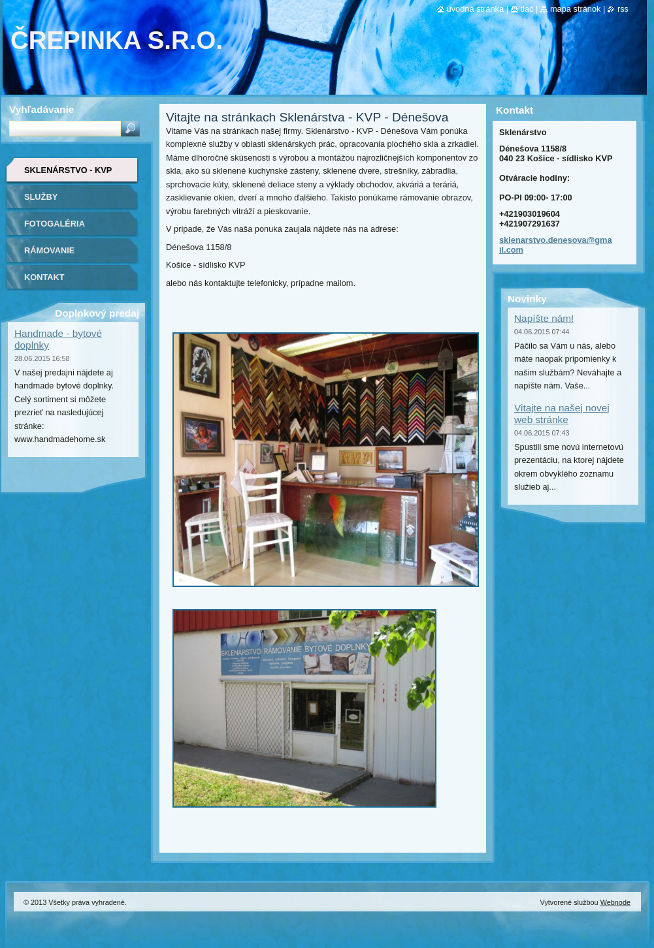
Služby (40, 197)
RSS (623, 9)
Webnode (615, 902)
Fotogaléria (54, 224)
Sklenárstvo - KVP (68, 170)
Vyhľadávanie (41, 109)
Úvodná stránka (475, 9)
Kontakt (44, 277)
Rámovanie (49, 250)
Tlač (527, 9)
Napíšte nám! (544, 318)
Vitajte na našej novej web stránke (562, 413)
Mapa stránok (575, 9)
